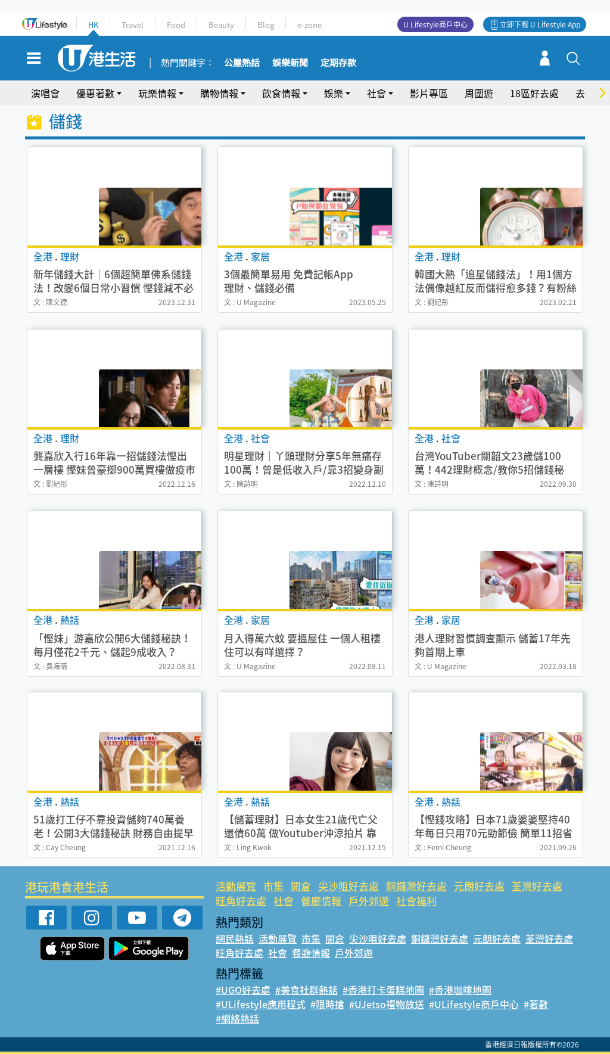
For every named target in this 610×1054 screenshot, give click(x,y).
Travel (133, 24)
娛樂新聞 (290, 63)
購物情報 (219, 93)
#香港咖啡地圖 (460, 990)
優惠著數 (95, 93)
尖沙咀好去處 (348, 885)
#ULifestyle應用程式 (261, 1004)
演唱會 (45, 93)
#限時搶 (327, 1004)
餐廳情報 (321, 900)
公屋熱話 (242, 63)
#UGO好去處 (243, 990)
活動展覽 (236, 885)
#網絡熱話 (237, 1018)
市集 (273, 885)
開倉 (301, 885)
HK (93, 24)
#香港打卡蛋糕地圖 (383, 990)
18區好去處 (534, 93)
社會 (376, 93)
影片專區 (429, 93)
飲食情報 (281, 93)
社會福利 (416, 900)
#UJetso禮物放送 (386, 1004)
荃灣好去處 (537, 885)
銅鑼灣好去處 (416, 885)
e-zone (309, 24)
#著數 (536, 1004)
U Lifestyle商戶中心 (435, 24)
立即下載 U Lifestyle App (540, 24)
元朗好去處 (479, 885)
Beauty (221, 24)
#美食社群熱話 (306, 990)
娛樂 (333, 93)
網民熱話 (235, 938)
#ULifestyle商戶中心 (474, 1004)
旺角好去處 (241, 900)
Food (176, 24)
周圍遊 (479, 93)
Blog (265, 24)
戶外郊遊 (368, 900)
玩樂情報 (157, 93)
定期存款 (338, 63)
